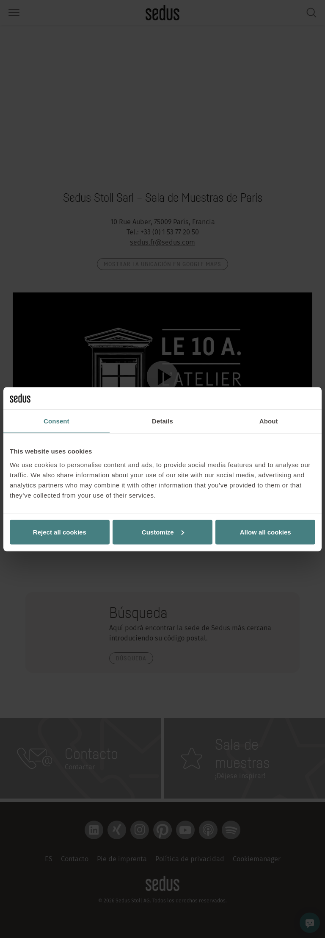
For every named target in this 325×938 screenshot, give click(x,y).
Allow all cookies (265, 531)
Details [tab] (162, 421)
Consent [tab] (56, 421)
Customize (163, 531)
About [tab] (268, 421)
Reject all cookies (59, 531)
